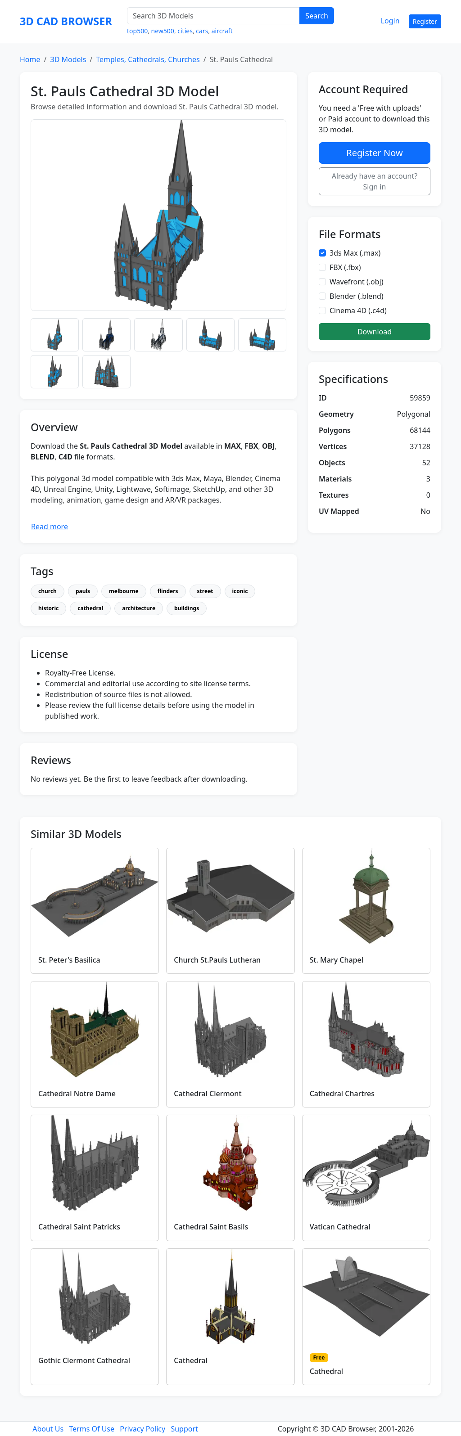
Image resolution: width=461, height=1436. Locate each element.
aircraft (222, 31)
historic (48, 608)
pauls (83, 591)
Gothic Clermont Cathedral (84, 1360)
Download (374, 332)
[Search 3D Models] (213, 15)
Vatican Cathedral (340, 1227)
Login (390, 21)
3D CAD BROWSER (66, 21)
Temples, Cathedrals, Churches (147, 59)
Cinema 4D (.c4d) (358, 310)
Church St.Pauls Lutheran (217, 960)
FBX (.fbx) (345, 267)
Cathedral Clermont (207, 1093)
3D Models (68, 59)
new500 (162, 31)
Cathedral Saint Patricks (79, 1227)
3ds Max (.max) (355, 253)
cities (185, 31)
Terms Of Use (91, 1429)
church (47, 591)
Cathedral (191, 1360)
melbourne (124, 591)
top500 (137, 31)
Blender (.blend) (357, 296)
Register (425, 21)
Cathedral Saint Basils (211, 1227)
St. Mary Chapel (336, 960)
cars (202, 31)
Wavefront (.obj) (357, 282)
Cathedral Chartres (342, 1093)
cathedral (90, 608)
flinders (168, 591)
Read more (49, 526)
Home (30, 59)
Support (184, 1429)
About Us (47, 1429)
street (205, 591)
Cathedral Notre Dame (77, 1093)
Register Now (374, 153)
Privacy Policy (142, 1429)
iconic (240, 591)
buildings (186, 608)
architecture (138, 608)
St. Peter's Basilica (69, 960)
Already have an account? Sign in (375, 181)
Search (316, 16)
